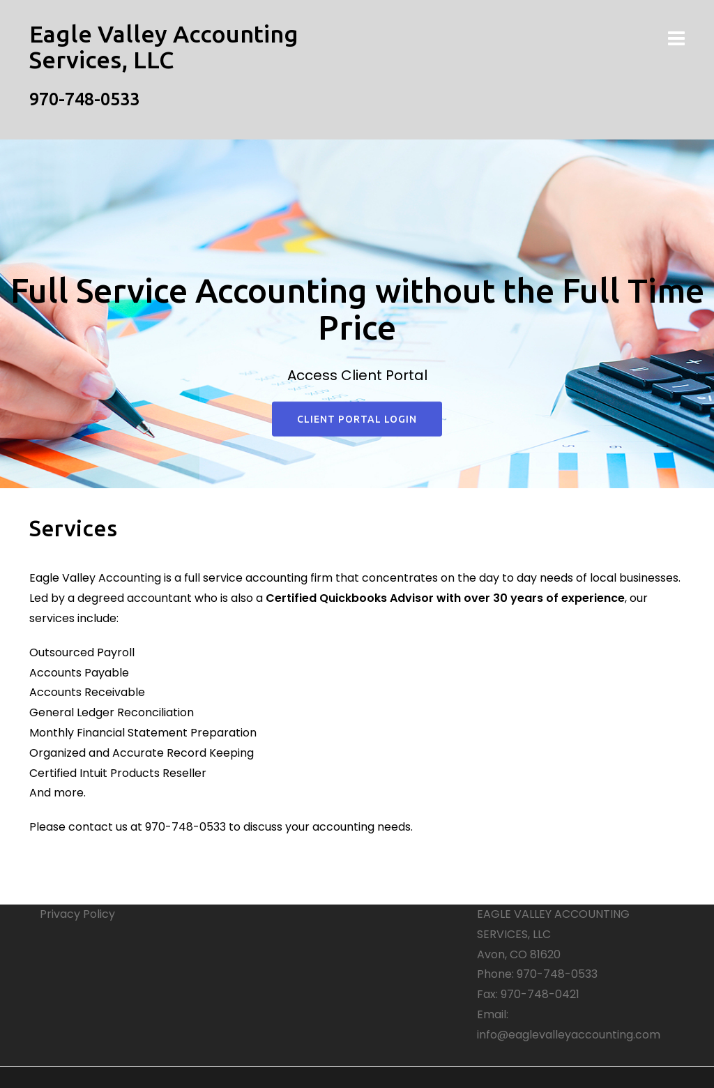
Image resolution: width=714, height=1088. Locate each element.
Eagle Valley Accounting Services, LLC (163, 46)
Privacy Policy (77, 914)
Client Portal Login (357, 419)
